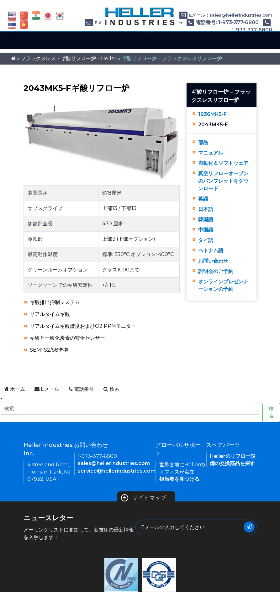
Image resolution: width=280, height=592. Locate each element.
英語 (203, 199)
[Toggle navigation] (11, 39)
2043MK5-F (213, 125)
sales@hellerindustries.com (114, 463)
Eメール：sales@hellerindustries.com (225, 15)
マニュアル (210, 153)
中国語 (205, 230)
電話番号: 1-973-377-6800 (223, 22)
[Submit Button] (249, 526)
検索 (271, 412)
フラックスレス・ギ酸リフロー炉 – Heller (69, 58)
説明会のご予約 (215, 271)
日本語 (205, 209)
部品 (203, 142)
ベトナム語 (210, 251)
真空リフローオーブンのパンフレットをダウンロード (223, 180)
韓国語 (205, 220)
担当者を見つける (179, 479)
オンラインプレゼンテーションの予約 (223, 285)
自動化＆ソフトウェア (223, 163)
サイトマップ (143, 497)
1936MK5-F (212, 114)
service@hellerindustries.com (117, 471)
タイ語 (205, 240)
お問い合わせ (213, 261)
